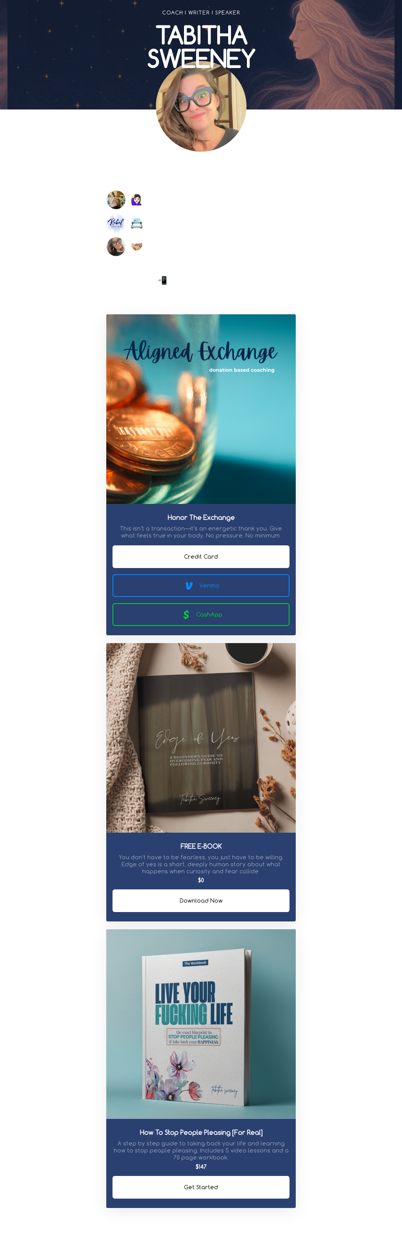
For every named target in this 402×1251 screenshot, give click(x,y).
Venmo (201, 585)
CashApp (201, 614)
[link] (162, 172)
